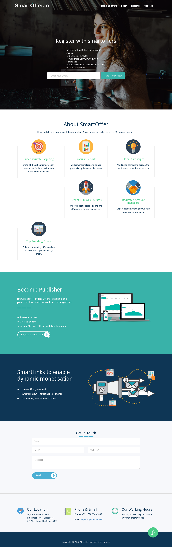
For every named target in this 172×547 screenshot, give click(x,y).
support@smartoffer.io (92, 519)
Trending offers (109, 5)
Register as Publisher (32, 334)
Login (124, 5)
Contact (148, 5)
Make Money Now (113, 75)
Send (38, 475)
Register (135, 5)
